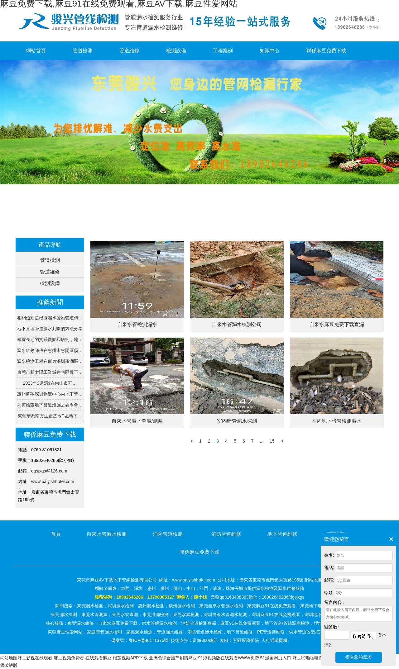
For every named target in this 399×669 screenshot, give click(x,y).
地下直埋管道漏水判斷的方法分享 (50, 328)
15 (272, 441)
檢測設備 (176, 50)
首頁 (127, 227)
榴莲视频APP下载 (130, 657)
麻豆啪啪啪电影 (307, 657)
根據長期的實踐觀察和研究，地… (50, 339)
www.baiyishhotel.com (52, 481)
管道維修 (129, 50)
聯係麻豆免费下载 (326, 50)
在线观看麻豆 (98, 657)
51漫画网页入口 (275, 657)
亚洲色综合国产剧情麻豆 (173, 657)
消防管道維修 (226, 534)
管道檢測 (83, 50)
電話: (329, 567)
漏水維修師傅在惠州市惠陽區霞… (50, 350)
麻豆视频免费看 (69, 657)
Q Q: (329, 592)
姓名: (329, 555)
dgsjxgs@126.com (49, 470)
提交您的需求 (358, 657)
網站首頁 (36, 50)
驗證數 (331, 626)
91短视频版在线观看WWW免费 (228, 657)
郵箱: (329, 579)
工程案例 (223, 50)
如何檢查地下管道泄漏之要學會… (50, 404)
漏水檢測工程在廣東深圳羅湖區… (50, 361)
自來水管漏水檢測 (107, 534)
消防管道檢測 (168, 534)
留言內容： (335, 602)
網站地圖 (8, 657)
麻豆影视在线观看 (34, 657)
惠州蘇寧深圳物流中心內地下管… (50, 393)
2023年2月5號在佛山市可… (50, 383)
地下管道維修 (282, 534)
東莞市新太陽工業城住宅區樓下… (50, 372)
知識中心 (270, 50)
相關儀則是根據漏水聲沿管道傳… (50, 317)
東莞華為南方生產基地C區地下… (50, 415)
